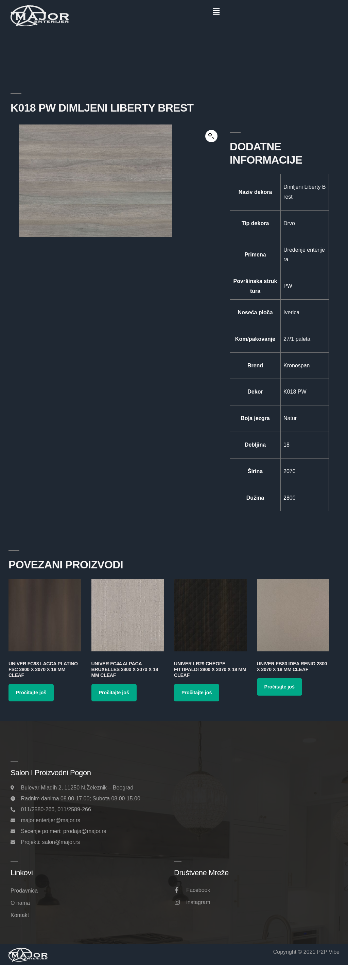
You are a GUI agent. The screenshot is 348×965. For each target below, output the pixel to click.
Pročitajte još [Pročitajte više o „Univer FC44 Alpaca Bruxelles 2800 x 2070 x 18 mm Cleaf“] (114, 692)
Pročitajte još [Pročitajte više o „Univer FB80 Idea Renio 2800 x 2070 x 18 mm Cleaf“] (279, 686)
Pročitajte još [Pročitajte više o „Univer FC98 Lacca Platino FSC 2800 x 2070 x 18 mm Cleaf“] (31, 692)
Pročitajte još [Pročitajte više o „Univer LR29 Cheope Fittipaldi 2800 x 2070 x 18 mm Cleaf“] (196, 692)
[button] (216, 11)
